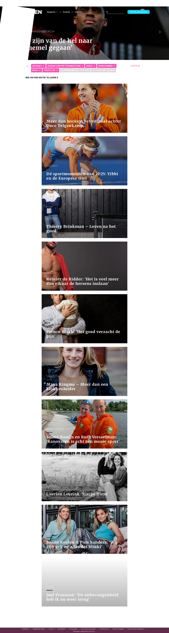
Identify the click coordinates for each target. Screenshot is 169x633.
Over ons (79, 12)
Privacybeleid (73, 629)
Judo (89, 66)
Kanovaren (105, 66)
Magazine (51, 12)
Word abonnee (138, 11)
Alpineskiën (68, 70)
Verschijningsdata (118, 629)
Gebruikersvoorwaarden (88, 629)
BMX (112, 70)
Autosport (99, 70)
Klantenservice (104, 629)
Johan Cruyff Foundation (63, 66)
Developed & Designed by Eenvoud (84, 631)
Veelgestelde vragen (39, 629)
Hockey (37, 66)
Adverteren (25, 629)
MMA (35, 70)
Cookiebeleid (61, 629)
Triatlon (49, 70)
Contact (51, 629)
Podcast (66, 12)
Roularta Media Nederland (136, 629)
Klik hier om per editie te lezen (38, 77)
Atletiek (84, 70)
